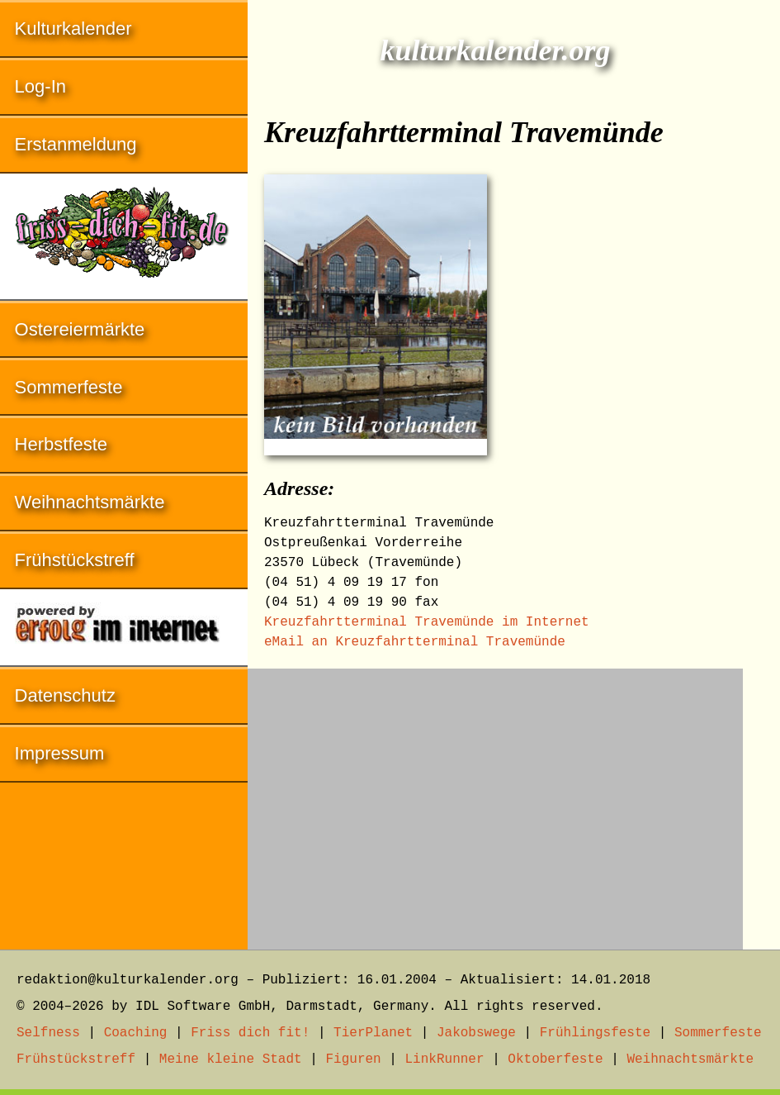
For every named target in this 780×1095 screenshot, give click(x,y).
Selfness (48, 1033)
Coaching (136, 1033)
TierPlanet (373, 1033)
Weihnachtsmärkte (90, 502)
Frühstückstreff (75, 560)
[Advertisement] (495, 800)
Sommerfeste (69, 387)
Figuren (353, 1059)
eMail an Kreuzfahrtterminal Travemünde (414, 642)
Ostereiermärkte (80, 329)
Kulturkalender (73, 28)
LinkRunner (445, 1059)
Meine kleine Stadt (230, 1059)
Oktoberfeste (555, 1059)
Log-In (40, 86)
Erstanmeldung (76, 144)
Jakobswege (476, 1033)
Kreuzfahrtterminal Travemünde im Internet (426, 622)
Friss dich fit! (250, 1033)
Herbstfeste (61, 444)
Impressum (60, 753)
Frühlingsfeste (595, 1033)
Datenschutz (65, 695)
